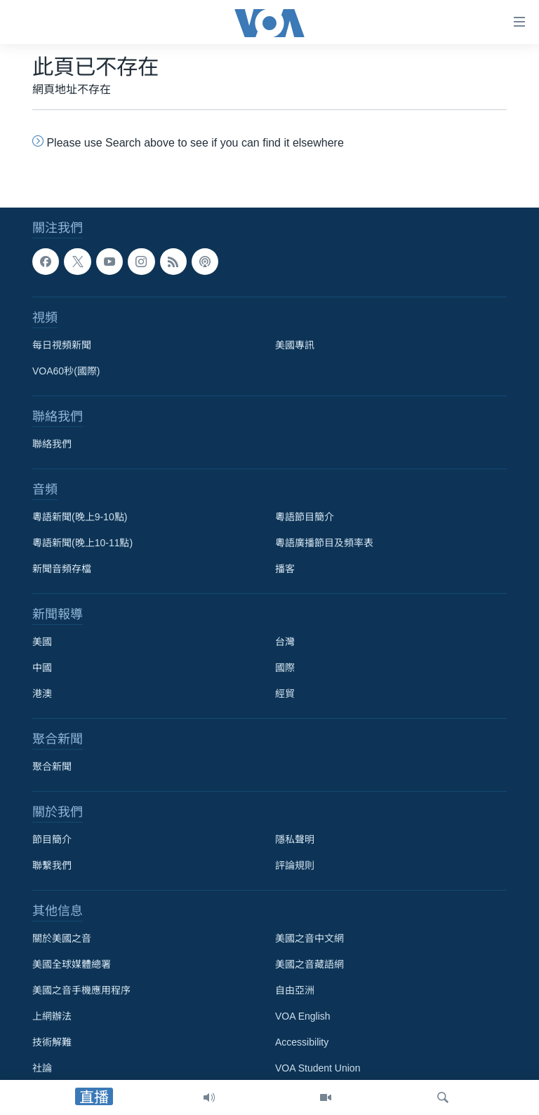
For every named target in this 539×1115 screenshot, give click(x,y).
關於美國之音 (61, 938)
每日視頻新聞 (61, 345)
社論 (42, 1068)
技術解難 (52, 1042)
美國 (42, 641)
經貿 (285, 693)
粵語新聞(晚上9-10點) (79, 516)
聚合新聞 (52, 766)
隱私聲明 (294, 839)
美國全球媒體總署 (71, 964)
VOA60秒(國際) (66, 371)
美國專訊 (294, 345)
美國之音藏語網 (309, 964)
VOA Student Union (317, 1068)
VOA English (303, 1016)
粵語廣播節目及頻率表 (324, 542)
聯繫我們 (52, 865)
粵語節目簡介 (304, 516)
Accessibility (301, 1042)
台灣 (285, 641)
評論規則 (294, 865)
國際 (285, 667)
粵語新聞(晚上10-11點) (82, 542)
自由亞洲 (294, 990)
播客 (285, 568)
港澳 (42, 693)
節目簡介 (52, 839)
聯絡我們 (52, 444)
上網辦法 (52, 1016)
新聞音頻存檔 (61, 568)
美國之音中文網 (309, 938)
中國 (42, 667)
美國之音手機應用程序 (81, 990)
